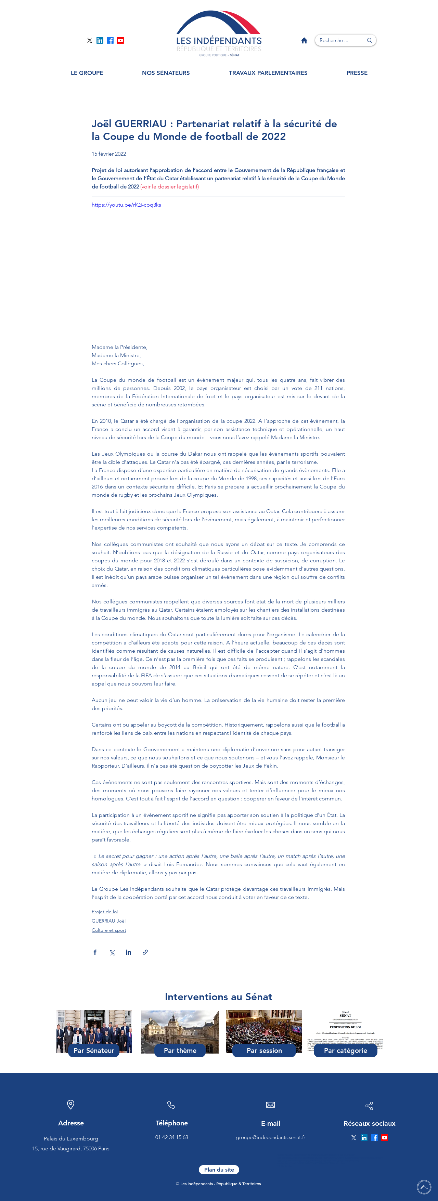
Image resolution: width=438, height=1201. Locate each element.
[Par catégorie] (345, 1050)
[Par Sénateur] (93, 1050)
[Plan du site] (219, 1169)
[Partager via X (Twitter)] (111, 952)
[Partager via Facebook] (95, 952)
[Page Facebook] (110, 40)
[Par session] (264, 1050)
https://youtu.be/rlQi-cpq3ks (126, 204)
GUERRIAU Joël (109, 921)
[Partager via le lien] (145, 952)
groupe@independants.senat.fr (270, 1137)
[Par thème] (180, 1050)
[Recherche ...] (334, 40)
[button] (87, 73)
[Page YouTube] (120, 40)
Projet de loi (105, 912)
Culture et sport (109, 930)
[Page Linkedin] (99, 40)
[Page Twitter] (89, 40)
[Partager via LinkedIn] (128, 952)
